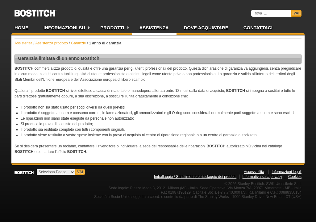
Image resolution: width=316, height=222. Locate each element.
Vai (296, 13)
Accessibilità (254, 172)
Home (21, 27)
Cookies (294, 177)
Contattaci (257, 27)
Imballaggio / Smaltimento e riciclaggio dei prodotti (195, 177)
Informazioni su (64, 27)
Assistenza (154, 27)
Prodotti (112, 27)
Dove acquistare (206, 27)
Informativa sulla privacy (262, 177)
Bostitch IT (35, 11)
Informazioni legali (286, 172)
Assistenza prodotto (51, 43)
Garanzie (78, 43)
